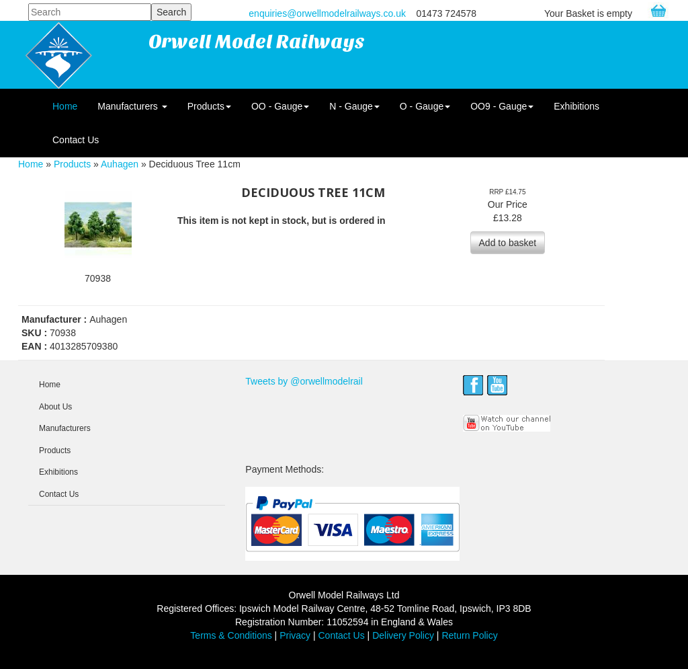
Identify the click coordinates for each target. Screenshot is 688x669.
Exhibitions (576, 106)
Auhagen (119, 164)
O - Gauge (425, 106)
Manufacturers (132, 106)
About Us (55, 406)
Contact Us (75, 139)
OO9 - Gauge (501, 106)
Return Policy (469, 635)
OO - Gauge (280, 106)
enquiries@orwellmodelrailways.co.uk (327, 13)
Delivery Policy (403, 635)
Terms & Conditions (230, 635)
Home (64, 106)
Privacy (295, 635)
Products (209, 106)
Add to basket (508, 242)
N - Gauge (354, 106)
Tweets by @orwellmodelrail (304, 381)
